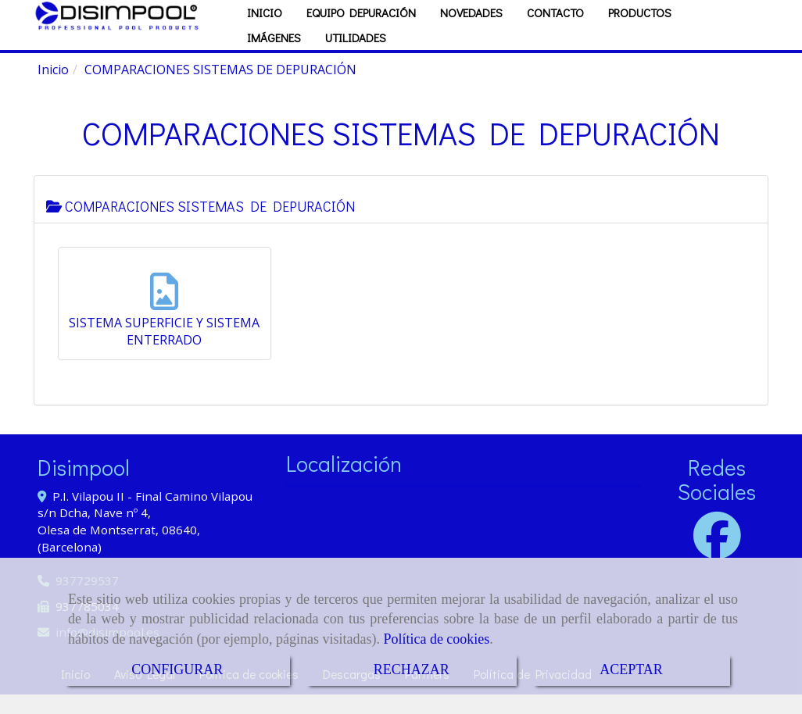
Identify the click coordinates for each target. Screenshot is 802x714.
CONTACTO (555, 32)
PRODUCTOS (639, 32)
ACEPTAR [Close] (631, 669)
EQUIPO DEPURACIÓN (361, 32)
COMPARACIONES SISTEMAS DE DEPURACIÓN (200, 225)
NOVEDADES (471, 32)
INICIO (264, 32)
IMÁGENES (274, 57)
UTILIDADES (355, 57)
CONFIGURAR (177, 669)
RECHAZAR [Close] (411, 669)
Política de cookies (436, 639)
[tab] (401, 218)
